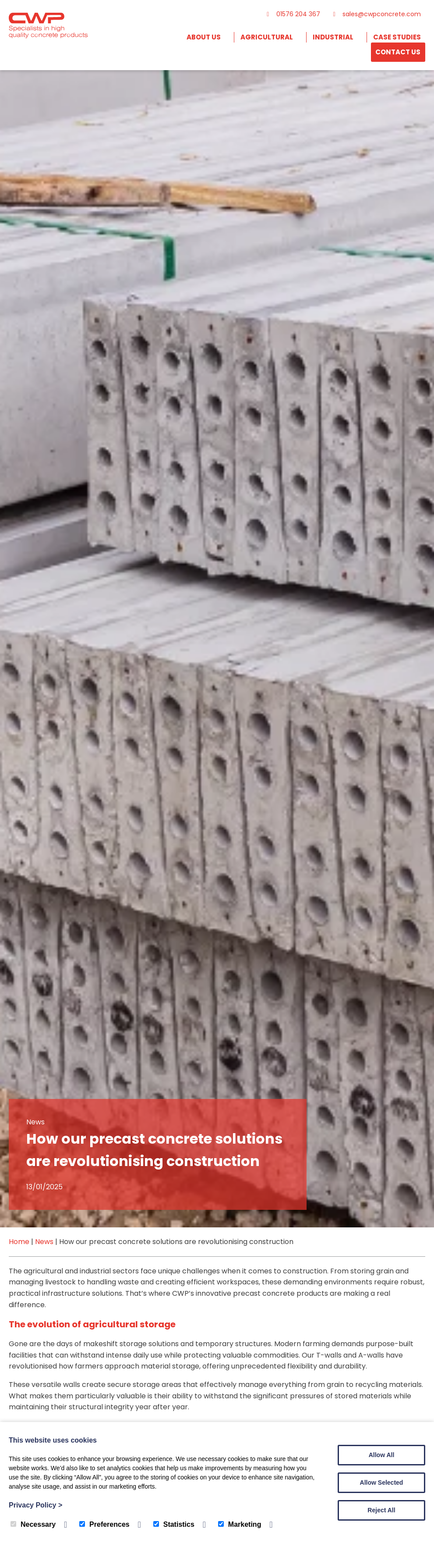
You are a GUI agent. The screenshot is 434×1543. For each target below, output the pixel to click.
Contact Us (397, 52)
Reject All (381, 1510)
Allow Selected (381, 1482)
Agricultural (266, 37)
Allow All (382, 1454)
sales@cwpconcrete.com (376, 14)
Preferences (104, 1524)
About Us (204, 37)
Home (19, 1242)
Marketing (239, 1524)
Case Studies (397, 37)
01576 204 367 (292, 14)
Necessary (33, 1524)
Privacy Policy (35, 1505)
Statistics (173, 1524)
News (44, 1242)
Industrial (333, 37)
